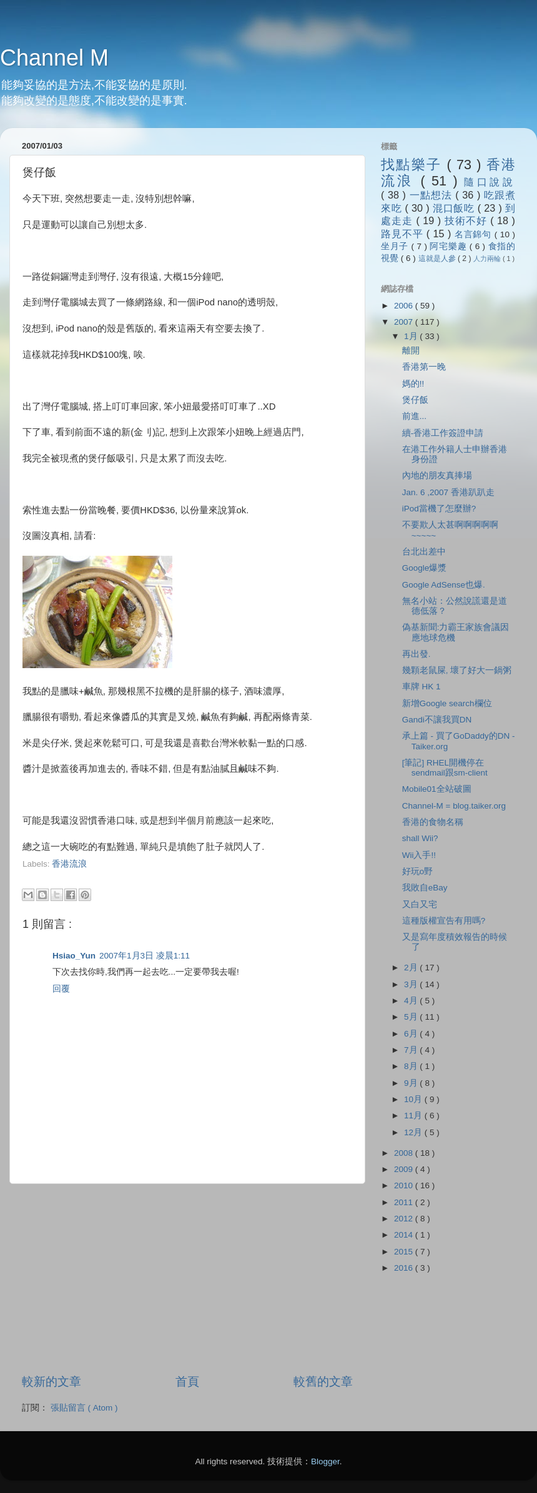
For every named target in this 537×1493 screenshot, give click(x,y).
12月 (414, 1132)
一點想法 (433, 194)
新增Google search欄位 (447, 703)
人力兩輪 (488, 258)
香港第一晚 (424, 367)
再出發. (416, 654)
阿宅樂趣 (449, 246)
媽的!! (413, 383)
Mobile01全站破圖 (436, 789)
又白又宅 (419, 904)
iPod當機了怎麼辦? (439, 508)
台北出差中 (424, 551)
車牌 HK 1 (421, 686)
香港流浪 (69, 864)
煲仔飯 (415, 400)
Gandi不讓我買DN (437, 719)
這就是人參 (438, 258)
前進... (414, 416)
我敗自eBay (425, 887)
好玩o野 (417, 871)
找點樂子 (413, 164)
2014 (404, 1234)
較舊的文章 (323, 1381)
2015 (404, 1251)
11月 (414, 1115)
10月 (414, 1099)
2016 (404, 1268)
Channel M (54, 58)
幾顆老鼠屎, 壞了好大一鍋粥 (457, 670)
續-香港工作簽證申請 (443, 433)
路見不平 (403, 233)
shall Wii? (420, 838)
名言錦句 (475, 234)
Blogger (325, 1461)
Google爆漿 (424, 568)
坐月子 (396, 246)
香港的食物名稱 (432, 822)
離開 (411, 350)
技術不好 (467, 220)
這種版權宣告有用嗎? (444, 920)
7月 (412, 1050)
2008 (404, 1153)
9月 (412, 1083)
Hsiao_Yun (74, 955)
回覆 (61, 988)
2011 (404, 1202)
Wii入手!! (419, 855)
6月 (412, 1033)
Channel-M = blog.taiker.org (454, 806)
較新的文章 (51, 1381)
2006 (404, 305)
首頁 (187, 1381)
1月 (412, 336)
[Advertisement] (168, 875)
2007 (404, 322)
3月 (412, 984)
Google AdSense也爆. (443, 584)
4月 (412, 1000)
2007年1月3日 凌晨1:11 (144, 955)
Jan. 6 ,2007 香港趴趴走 (448, 492)
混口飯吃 (455, 208)
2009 (404, 1169)
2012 (404, 1218)
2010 (404, 1185)
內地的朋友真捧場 (437, 475)
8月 (412, 1066)
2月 (412, 967)
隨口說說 (489, 181)
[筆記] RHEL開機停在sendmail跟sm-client (445, 767)
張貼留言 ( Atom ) (84, 1407)
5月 (412, 1017)
